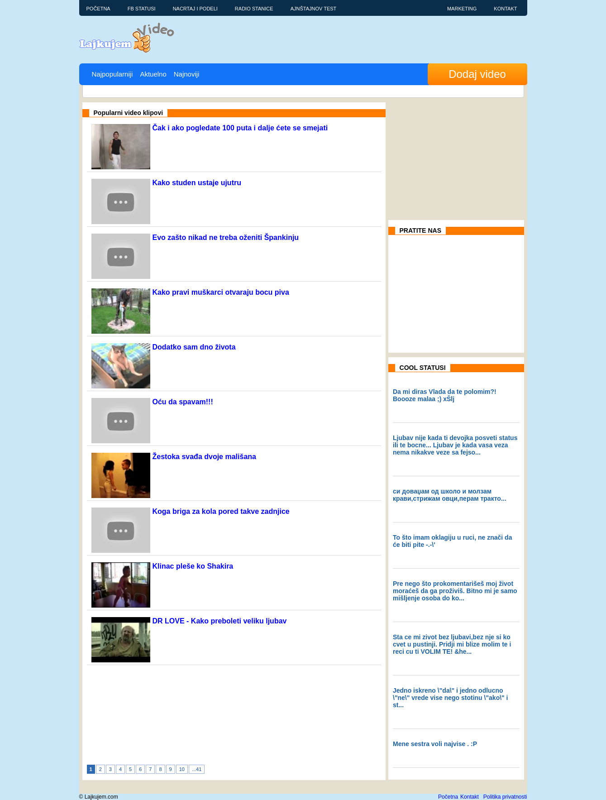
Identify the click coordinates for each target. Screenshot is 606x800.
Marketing (462, 8)
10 (182, 769)
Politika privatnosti (505, 797)
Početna (98, 8)
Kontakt (505, 8)
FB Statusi (142, 8)
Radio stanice (254, 8)
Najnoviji (187, 74)
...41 (196, 769)
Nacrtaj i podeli (195, 8)
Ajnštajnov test (314, 8)
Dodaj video (477, 74)
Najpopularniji (112, 74)
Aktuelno (153, 74)
